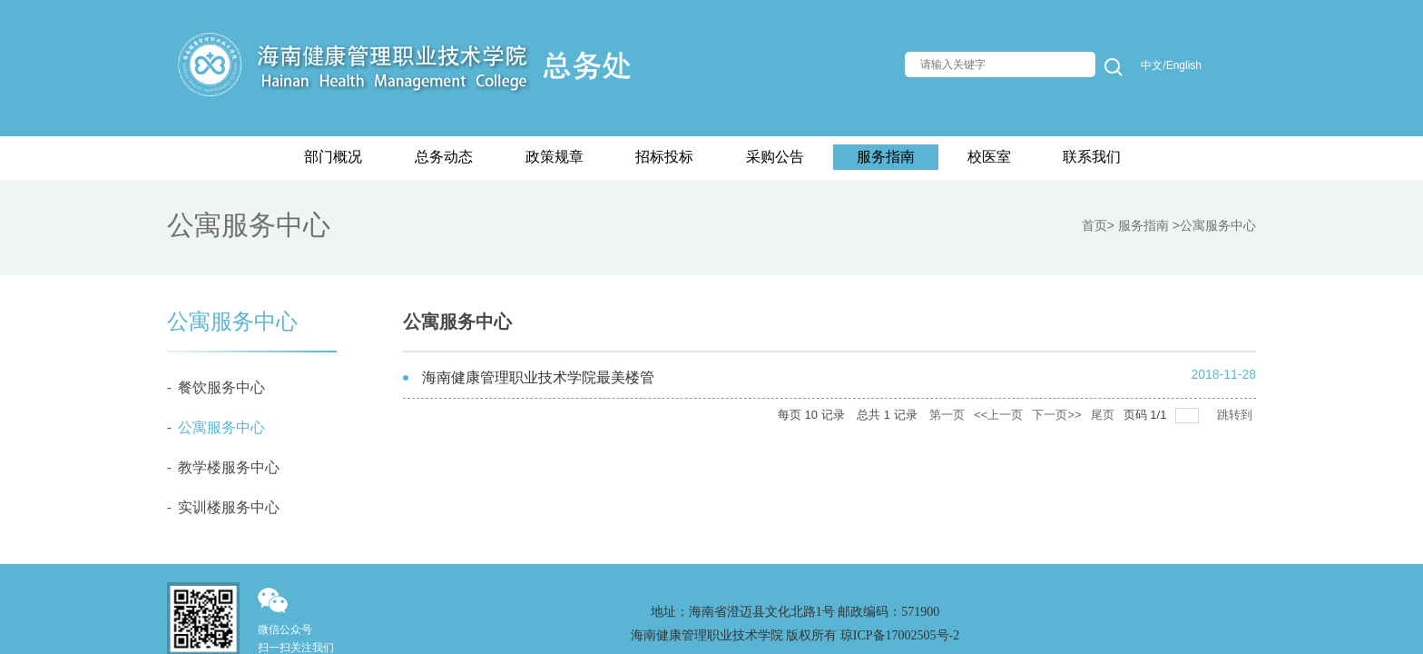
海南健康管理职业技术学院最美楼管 (538, 377)
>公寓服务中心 (1214, 225)
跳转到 (1236, 414)
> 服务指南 (1140, 225)
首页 (1094, 225)
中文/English (1171, 65)
